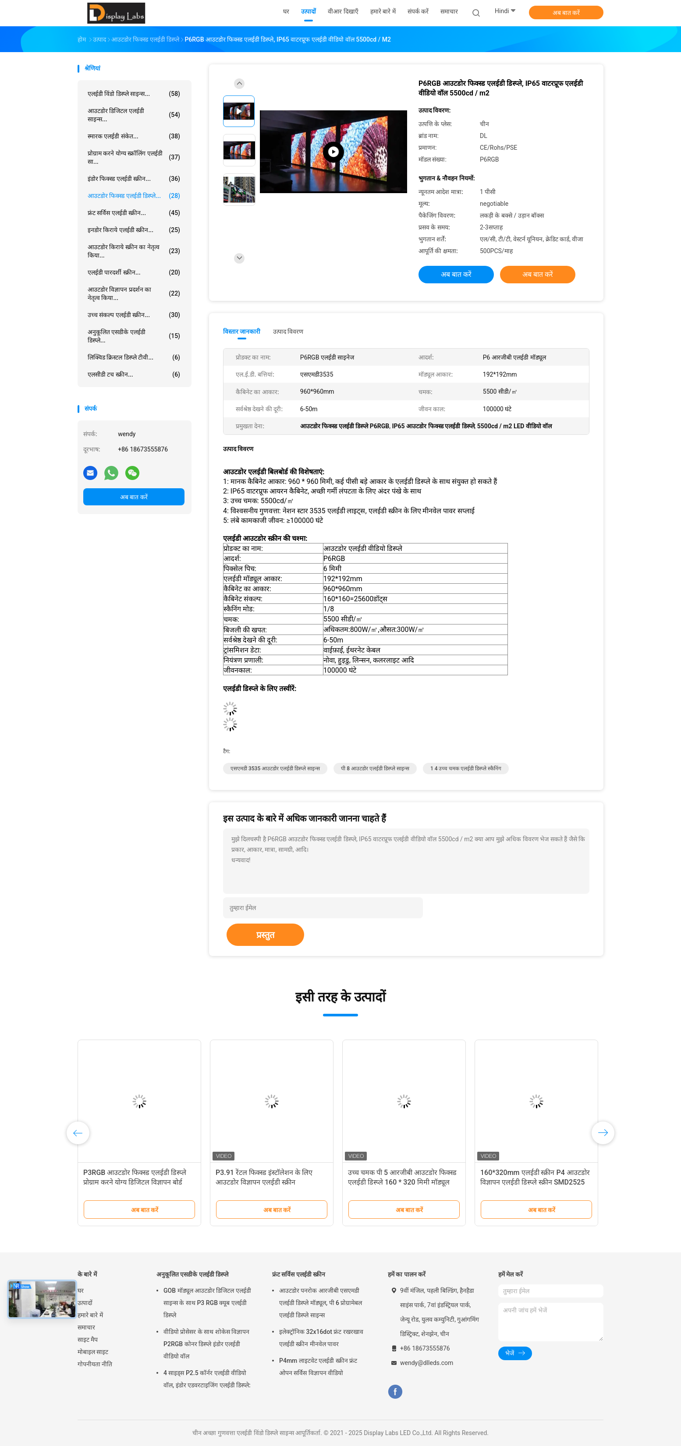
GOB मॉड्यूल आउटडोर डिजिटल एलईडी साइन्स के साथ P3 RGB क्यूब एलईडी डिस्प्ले (207, 1303)
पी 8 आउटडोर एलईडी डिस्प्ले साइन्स (375, 768)
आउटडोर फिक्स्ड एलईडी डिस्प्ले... (134, 195)
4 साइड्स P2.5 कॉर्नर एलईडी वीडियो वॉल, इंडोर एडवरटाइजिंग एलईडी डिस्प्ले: (207, 1379)
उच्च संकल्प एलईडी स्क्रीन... (134, 314)
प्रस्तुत (265, 935)
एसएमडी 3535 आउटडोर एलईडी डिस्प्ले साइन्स (275, 768)
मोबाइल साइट (93, 1351)
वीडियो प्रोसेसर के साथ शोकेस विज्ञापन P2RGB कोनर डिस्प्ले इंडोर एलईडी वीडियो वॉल (206, 1344)
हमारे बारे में (90, 1315)
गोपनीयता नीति (95, 1364)
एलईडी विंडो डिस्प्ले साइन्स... (134, 93)
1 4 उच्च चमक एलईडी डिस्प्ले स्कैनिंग (466, 768)
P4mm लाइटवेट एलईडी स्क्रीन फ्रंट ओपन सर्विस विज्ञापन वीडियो (318, 1366)
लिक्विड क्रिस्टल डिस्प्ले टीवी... (134, 357)
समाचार (86, 1327)
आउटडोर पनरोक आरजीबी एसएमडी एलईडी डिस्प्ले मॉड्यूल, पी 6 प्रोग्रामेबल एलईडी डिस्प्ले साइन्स (320, 1303)
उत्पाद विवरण (288, 331)
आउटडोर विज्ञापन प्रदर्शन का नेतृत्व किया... (134, 293)
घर (81, 1290)
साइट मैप (88, 1339)
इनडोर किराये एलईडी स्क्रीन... (134, 230)
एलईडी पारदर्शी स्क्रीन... (134, 272)
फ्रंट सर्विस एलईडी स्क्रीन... (134, 212)
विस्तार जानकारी (242, 331)
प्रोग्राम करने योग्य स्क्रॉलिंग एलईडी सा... (134, 157)
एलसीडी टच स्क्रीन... (134, 374)
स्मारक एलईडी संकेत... (134, 136)
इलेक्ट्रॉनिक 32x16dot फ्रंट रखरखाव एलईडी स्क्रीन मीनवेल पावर (321, 1337)
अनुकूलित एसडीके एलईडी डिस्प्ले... (134, 336)
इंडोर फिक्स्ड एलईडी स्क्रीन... (134, 178)
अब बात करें (566, 12)
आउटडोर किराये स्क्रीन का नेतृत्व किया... (134, 251)
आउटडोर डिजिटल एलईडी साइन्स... (134, 115)
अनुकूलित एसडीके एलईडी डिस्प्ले (192, 1274)
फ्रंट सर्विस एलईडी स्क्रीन (298, 1274)
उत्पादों (85, 1302)
